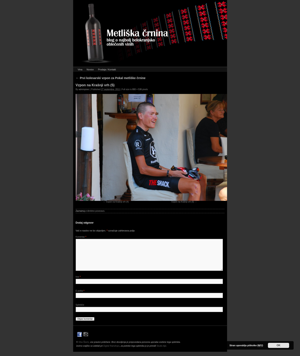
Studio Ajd (161, 346)
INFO (260, 345)
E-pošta (80, 291)
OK (278, 345)
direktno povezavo (95, 211)
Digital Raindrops (111, 346)
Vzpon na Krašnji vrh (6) (182, 202)
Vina (80, 69)
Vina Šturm (83, 342)
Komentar (81, 237)
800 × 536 (137, 89)
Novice (90, 69)
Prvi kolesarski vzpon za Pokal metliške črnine (111, 78)
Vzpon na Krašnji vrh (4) (117, 202)
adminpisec (84, 89)
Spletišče (80, 305)
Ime (78, 277)
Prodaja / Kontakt (107, 69)
